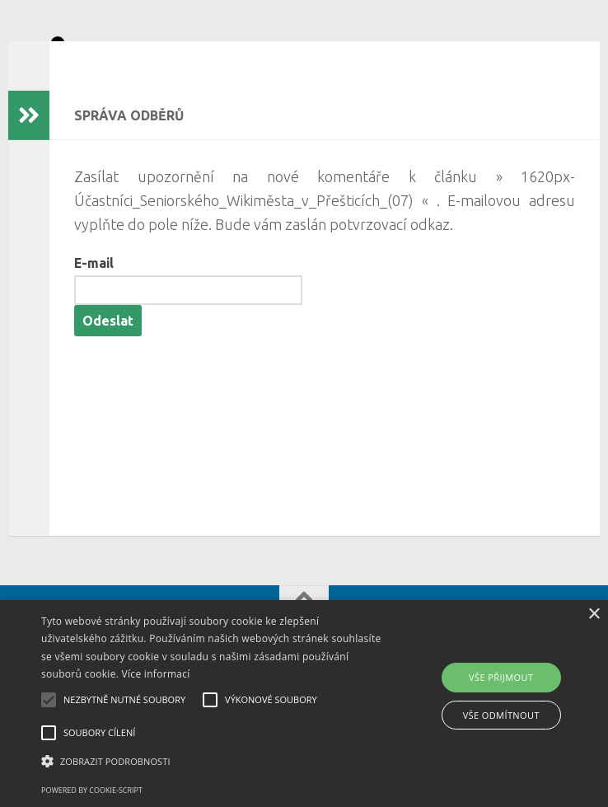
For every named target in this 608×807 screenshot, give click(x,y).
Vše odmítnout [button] (501, 715)
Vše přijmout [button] (501, 677)
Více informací (156, 674)
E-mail (94, 287)
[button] (212, 762)
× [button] (593, 614)
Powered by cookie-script (92, 790)
